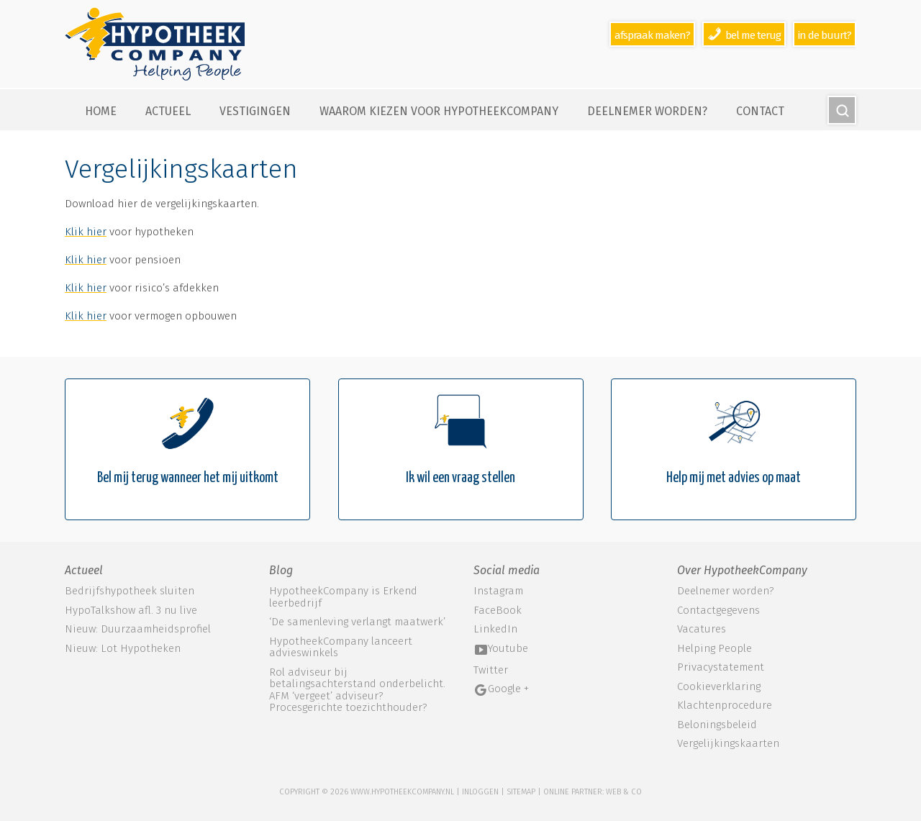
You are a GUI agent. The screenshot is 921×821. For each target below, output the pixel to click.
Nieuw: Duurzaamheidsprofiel (138, 628)
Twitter (490, 670)
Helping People (714, 649)
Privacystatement (720, 667)
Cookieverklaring (719, 687)
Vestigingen (255, 111)
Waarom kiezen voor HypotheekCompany (438, 111)
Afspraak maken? (652, 35)
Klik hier (85, 231)
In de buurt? (824, 35)
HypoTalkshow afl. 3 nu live (131, 610)
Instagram (498, 591)
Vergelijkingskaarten (728, 744)
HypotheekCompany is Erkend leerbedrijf (343, 596)
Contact (760, 111)
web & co (624, 792)
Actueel (168, 111)
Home (101, 111)
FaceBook (497, 610)
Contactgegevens (718, 610)
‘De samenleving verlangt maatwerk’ (357, 621)
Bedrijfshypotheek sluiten (129, 590)
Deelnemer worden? (647, 111)
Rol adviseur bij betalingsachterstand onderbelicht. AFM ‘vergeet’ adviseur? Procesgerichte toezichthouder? (357, 690)
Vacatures (701, 629)
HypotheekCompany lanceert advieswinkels (340, 647)
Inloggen (480, 792)
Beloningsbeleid (717, 725)
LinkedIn (495, 629)
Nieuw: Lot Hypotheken (123, 648)
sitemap (521, 792)
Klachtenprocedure (724, 705)
